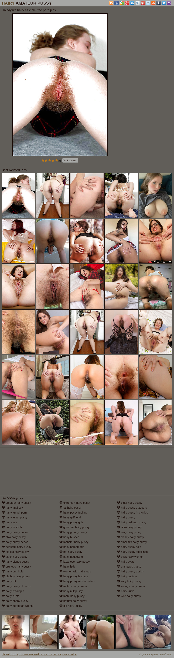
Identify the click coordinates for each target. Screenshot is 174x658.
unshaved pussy (129, 566)
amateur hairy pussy (16, 502)
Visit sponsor (70, 160)
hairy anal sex (12, 507)
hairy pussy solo (129, 546)
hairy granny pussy (73, 532)
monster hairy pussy (73, 542)
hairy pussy (126, 517)
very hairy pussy (129, 581)
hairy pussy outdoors (132, 507)
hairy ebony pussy (15, 600)
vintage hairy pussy (131, 586)
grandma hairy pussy (74, 527)
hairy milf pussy (71, 591)
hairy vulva (125, 591)
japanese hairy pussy (74, 561)
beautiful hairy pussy (16, 546)
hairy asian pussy (14, 517)
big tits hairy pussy (15, 551)
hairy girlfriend (70, 517)
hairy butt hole (12, 571)
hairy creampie (13, 591)
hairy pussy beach (15, 542)
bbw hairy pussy (14, 537)
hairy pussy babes (15, 532)
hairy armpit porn (14, 512)
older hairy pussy (129, 502)
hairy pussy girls (71, 522)
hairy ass (9, 522)
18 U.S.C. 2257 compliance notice (58, 654)
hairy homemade (71, 546)
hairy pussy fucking (73, 512)
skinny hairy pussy (130, 537)
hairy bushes (69, 537)
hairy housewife (71, 556)
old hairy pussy (70, 605)
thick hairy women (130, 556)
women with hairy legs (75, 571)
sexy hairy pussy (129, 532)
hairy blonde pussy (15, 561)
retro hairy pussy (129, 527)
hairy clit (9, 581)
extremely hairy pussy (74, 502)
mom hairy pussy (71, 596)
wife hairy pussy (129, 596)
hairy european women (18, 605)
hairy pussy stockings (132, 551)
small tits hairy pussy (132, 542)
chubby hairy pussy (16, 576)
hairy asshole (12, 527)
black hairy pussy (14, 556)
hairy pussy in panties (132, 512)
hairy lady (67, 566)
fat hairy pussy (70, 507)
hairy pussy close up (16, 586)
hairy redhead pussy (131, 522)
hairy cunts (10, 596)
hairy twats (125, 561)
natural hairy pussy (73, 600)
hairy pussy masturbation (76, 581)
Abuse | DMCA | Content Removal (20, 654)
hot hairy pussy (70, 551)
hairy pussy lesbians (74, 576)
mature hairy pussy (73, 586)
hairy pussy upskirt (130, 571)
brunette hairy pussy (16, 566)
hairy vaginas (127, 576)
